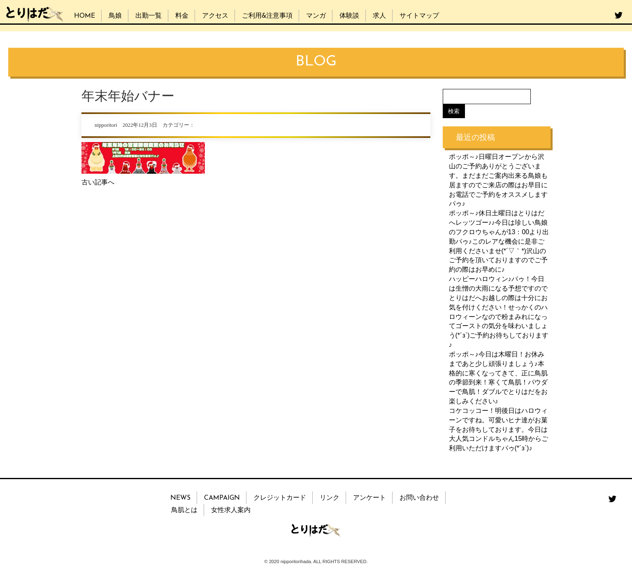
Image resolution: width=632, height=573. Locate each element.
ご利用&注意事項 (267, 16)
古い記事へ (97, 182)
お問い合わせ (419, 498)
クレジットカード (279, 498)
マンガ (316, 16)
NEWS (180, 498)
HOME (84, 16)
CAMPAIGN (222, 498)
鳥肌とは (184, 510)
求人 (379, 16)
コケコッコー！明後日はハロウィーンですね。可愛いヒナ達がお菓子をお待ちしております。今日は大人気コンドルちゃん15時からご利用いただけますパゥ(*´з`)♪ (498, 429)
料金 (181, 16)
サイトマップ (419, 16)
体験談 (349, 16)
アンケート (369, 498)
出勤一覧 (148, 16)
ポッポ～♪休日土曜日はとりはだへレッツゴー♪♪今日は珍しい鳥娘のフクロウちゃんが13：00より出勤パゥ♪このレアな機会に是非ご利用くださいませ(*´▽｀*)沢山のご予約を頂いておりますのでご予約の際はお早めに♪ (499, 241)
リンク (329, 498)
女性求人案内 (231, 510)
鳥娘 (115, 16)
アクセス (215, 16)
